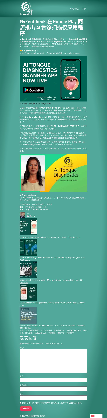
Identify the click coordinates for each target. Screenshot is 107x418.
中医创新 (52, 333)
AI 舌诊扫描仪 (46, 330)
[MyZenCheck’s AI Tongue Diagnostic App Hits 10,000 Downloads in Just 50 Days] (28, 293)
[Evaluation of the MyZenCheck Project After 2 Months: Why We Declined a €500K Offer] (28, 315)
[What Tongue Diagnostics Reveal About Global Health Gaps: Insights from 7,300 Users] (28, 247)
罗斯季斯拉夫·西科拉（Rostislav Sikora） (58, 108)
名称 (22, 376)
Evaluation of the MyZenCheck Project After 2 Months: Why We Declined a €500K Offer (52, 326)
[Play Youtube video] (53, 173)
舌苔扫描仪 (74, 8)
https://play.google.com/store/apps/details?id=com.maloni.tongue (50, 53)
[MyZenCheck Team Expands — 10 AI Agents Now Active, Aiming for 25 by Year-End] (28, 270)
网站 (21, 394)
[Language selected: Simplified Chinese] (96, 416)
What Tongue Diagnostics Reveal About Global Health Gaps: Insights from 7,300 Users (52, 258)
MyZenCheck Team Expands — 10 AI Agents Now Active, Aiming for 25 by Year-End (51, 281)
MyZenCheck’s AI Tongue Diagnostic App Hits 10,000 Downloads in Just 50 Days (52, 304)
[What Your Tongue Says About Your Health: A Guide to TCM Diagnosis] (28, 227)
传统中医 (61, 333)
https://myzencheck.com (37, 209)
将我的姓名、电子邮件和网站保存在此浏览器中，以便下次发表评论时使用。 (52, 403)
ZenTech (31, 216)
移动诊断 (28, 333)
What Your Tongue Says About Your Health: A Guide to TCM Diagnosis (50, 237)
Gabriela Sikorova (37, 117)
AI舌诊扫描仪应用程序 (29, 133)
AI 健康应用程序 (32, 330)
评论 (22, 348)
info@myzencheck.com (36, 207)
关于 (84, 8)
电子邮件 (24, 385)
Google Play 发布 (74, 330)
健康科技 (70, 333)
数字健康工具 (59, 330)
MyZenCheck (40, 333)
